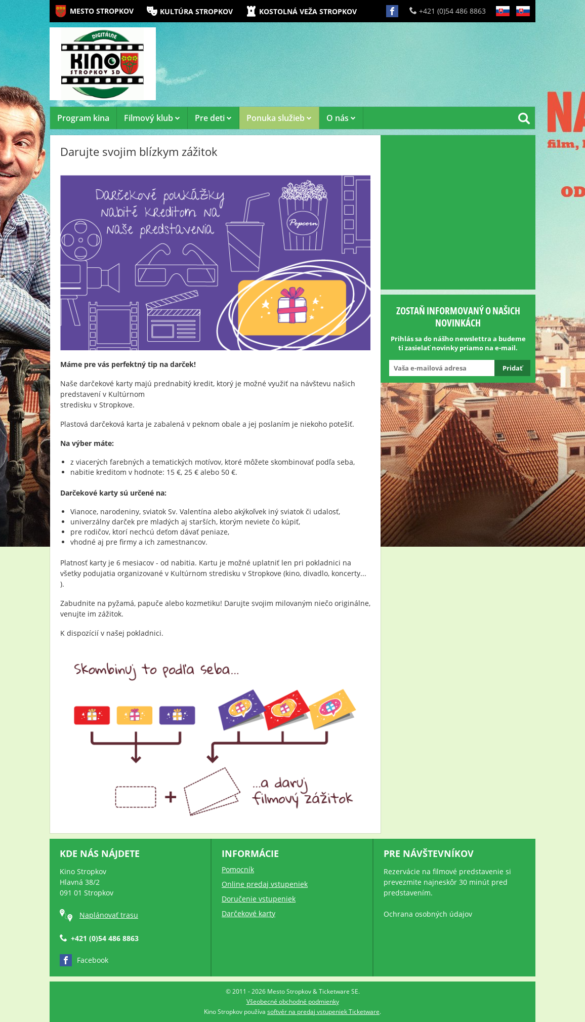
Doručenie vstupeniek (259, 899)
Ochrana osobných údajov (428, 914)
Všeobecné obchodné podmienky (292, 1001)
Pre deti (213, 118)
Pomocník (238, 869)
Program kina (83, 118)
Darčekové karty (248, 913)
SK (502, 19)
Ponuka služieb (279, 118)
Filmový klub (152, 118)
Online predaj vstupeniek (265, 884)
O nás (341, 118)
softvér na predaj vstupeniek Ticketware (323, 1011)
